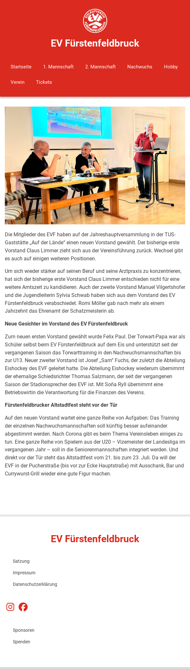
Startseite (21, 67)
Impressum (24, 572)
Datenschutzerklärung (35, 584)
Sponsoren (23, 630)
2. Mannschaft (100, 67)
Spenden (21, 641)
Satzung (21, 561)
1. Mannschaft (58, 67)
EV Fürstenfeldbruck (95, 43)
